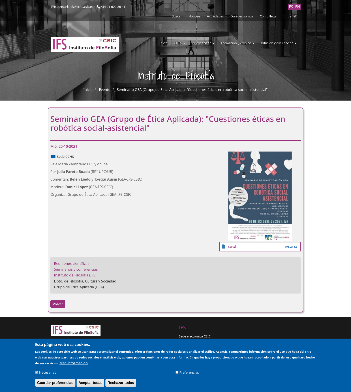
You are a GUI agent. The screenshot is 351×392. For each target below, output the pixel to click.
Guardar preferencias (55, 384)
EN (297, 6)
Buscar (177, 16)
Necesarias (47, 373)
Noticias (194, 16)
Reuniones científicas (71, 263)
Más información (74, 364)
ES (291, 6)
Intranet (290, 16)
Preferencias (189, 373)
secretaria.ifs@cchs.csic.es (74, 6)
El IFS (179, 43)
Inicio (164, 43)
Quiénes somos (241, 16)
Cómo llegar (269, 16)
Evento (104, 89)
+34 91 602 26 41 (113, 6)
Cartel (232, 247)
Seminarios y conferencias (76, 269)
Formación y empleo (237, 43)
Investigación (203, 43)
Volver (58, 304)
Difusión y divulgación (278, 43)
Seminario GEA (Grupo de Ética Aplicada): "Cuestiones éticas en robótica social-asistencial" (192, 89)
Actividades (215, 16)
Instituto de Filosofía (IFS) (75, 275)
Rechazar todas (120, 384)
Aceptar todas (91, 384)
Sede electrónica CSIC (194, 336)
